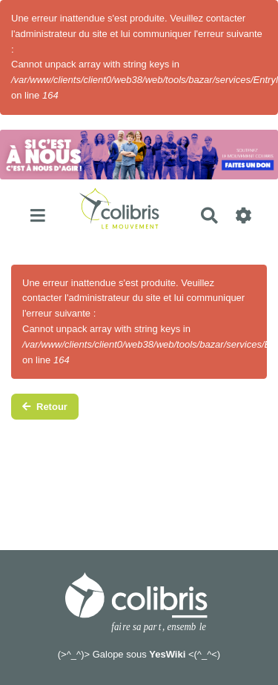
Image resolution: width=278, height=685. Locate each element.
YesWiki (167, 654)
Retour (44, 406)
